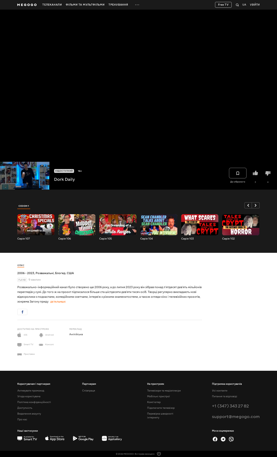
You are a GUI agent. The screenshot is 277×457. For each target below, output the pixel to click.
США (70, 273)
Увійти (255, 5)
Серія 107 (23, 239)
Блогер (60, 273)
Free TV (223, 5)
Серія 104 (146, 239)
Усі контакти (219, 390)
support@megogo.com (236, 417)
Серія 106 (64, 239)
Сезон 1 (23, 205)
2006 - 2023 (25, 273)
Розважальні (45, 273)
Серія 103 (187, 239)
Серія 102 (228, 239)
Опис (20, 265)
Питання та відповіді (224, 396)
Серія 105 (105, 239)
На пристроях (155, 384)
